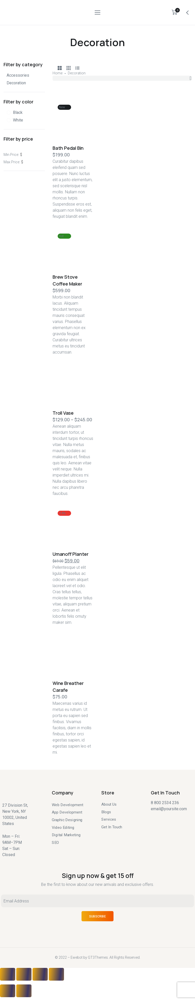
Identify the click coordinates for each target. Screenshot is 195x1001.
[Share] (23, 974)
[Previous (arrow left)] (7, 990)
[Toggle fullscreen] (40, 974)
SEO (55, 842)
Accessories (18, 75)
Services (108, 819)
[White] (15, 120)
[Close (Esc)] (7, 974)
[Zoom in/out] (56, 974)
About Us (109, 804)
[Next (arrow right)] (23, 990)
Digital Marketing (66, 835)
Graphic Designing (67, 820)
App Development (67, 812)
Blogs (106, 811)
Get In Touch (111, 827)
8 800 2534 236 (165, 802)
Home (57, 73)
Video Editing (63, 827)
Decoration (16, 82)
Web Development (67, 804)
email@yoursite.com (169, 808)
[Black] (15, 112)
